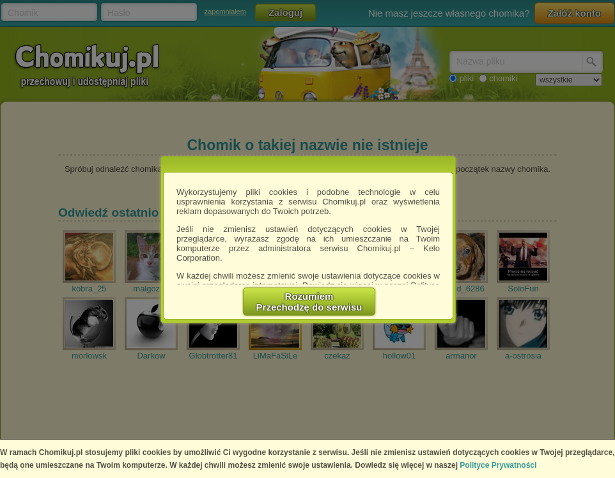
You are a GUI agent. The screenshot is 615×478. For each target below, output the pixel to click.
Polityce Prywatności (498, 465)
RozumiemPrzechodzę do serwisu (309, 301)
